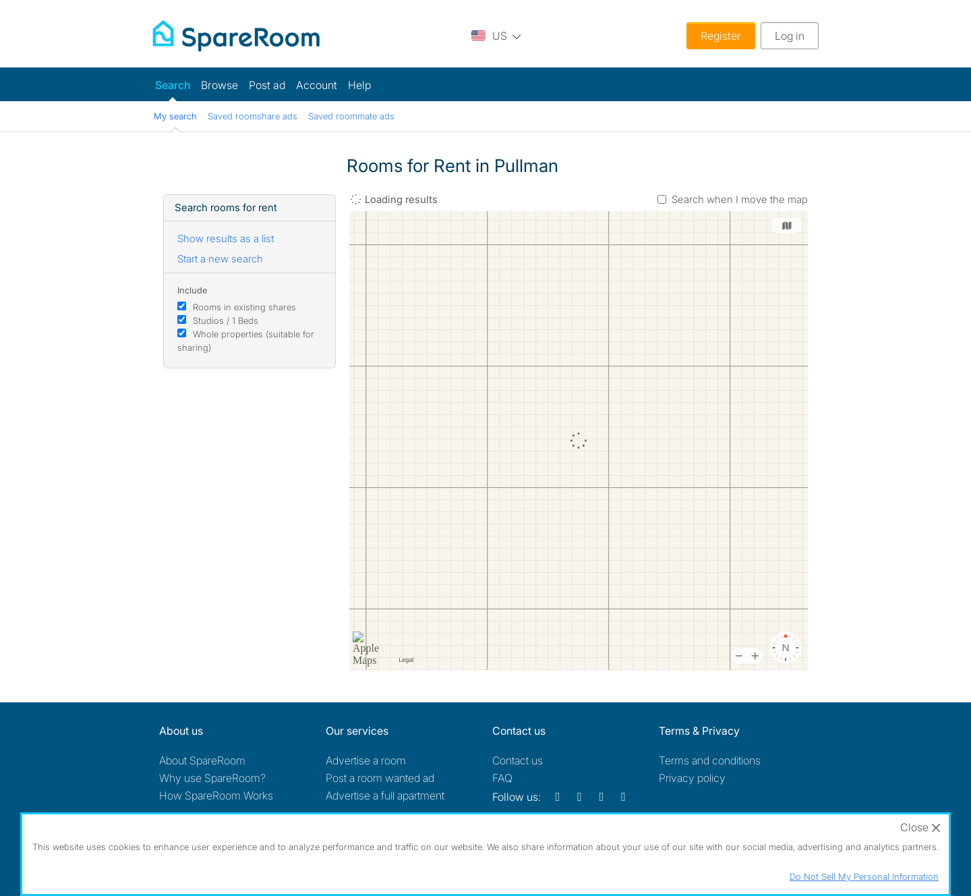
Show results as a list (225, 238)
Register (721, 36)
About (202, 760)
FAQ (502, 778)
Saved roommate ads (351, 116)
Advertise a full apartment (385, 795)
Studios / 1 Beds (225, 320)
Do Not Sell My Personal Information (864, 876)
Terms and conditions (710, 760)
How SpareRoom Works (216, 795)
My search (175, 116)
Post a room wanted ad (380, 778)
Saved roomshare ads (252, 116)
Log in (789, 36)
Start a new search (220, 258)
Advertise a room (366, 760)
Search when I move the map (740, 199)
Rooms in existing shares (244, 307)
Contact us (517, 760)
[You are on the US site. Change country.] (496, 35)
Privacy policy (692, 778)
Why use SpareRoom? (212, 778)
